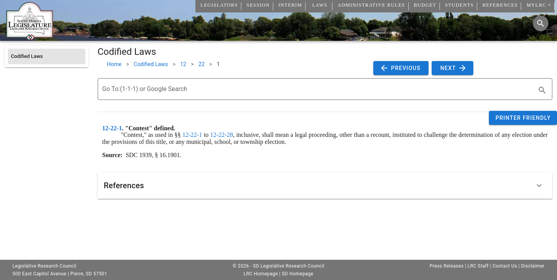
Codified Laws (151, 64)
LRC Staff (477, 266)
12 (183, 64)
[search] (542, 90)
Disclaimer (533, 266)
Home (114, 64)
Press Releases (447, 266)
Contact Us (504, 266)
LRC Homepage (261, 273)
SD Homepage (297, 273)
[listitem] (46, 56)
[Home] (29, 37)
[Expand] (539, 185)
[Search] (540, 23)
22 (202, 64)
